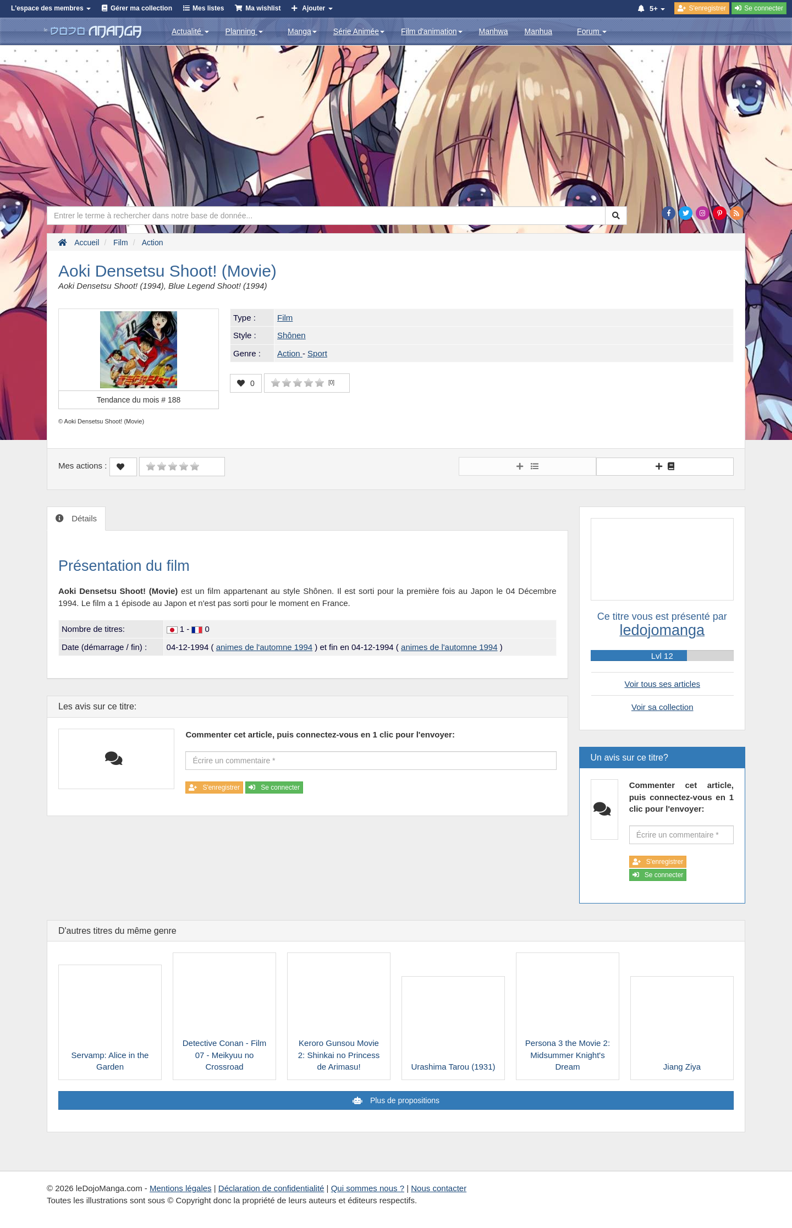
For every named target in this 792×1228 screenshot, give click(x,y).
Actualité (190, 31)
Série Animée (358, 31)
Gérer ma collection (141, 8)
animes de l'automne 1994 (264, 647)
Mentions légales (181, 1188)
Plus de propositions (403, 1100)
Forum (592, 31)
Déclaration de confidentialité (271, 1188)
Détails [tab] (83, 518)
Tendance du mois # (139, 399)
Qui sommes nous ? (367, 1188)
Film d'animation (432, 31)
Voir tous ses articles (662, 684)
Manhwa (493, 31)
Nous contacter (438, 1188)
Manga (302, 31)
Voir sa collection (662, 707)
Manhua (539, 31)
